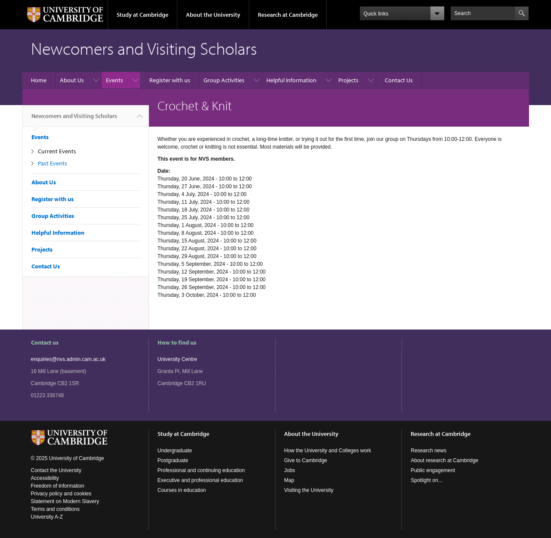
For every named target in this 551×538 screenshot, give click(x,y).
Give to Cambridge (305, 460)
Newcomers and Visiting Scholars (74, 119)
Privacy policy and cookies (61, 494)
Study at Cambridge (142, 15)
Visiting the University (309, 490)
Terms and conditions (55, 509)
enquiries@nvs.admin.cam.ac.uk (68, 359)
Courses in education (182, 490)
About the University (213, 15)
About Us (72, 80)
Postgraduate (173, 460)
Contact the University (56, 470)
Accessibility (45, 478)
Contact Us (399, 80)
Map (289, 480)
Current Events (57, 151)
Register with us (169, 80)
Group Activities (224, 80)
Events (114, 80)
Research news (428, 451)
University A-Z (47, 517)
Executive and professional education (200, 480)
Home (38, 80)
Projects (348, 80)
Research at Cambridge (288, 15)
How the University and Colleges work (327, 451)
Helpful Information (291, 80)
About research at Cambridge (444, 460)
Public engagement (433, 470)
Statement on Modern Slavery (65, 501)
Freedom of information (57, 486)
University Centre (177, 359)
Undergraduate (175, 451)
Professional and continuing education (201, 470)
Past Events (52, 163)
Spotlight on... (426, 480)
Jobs (289, 470)
